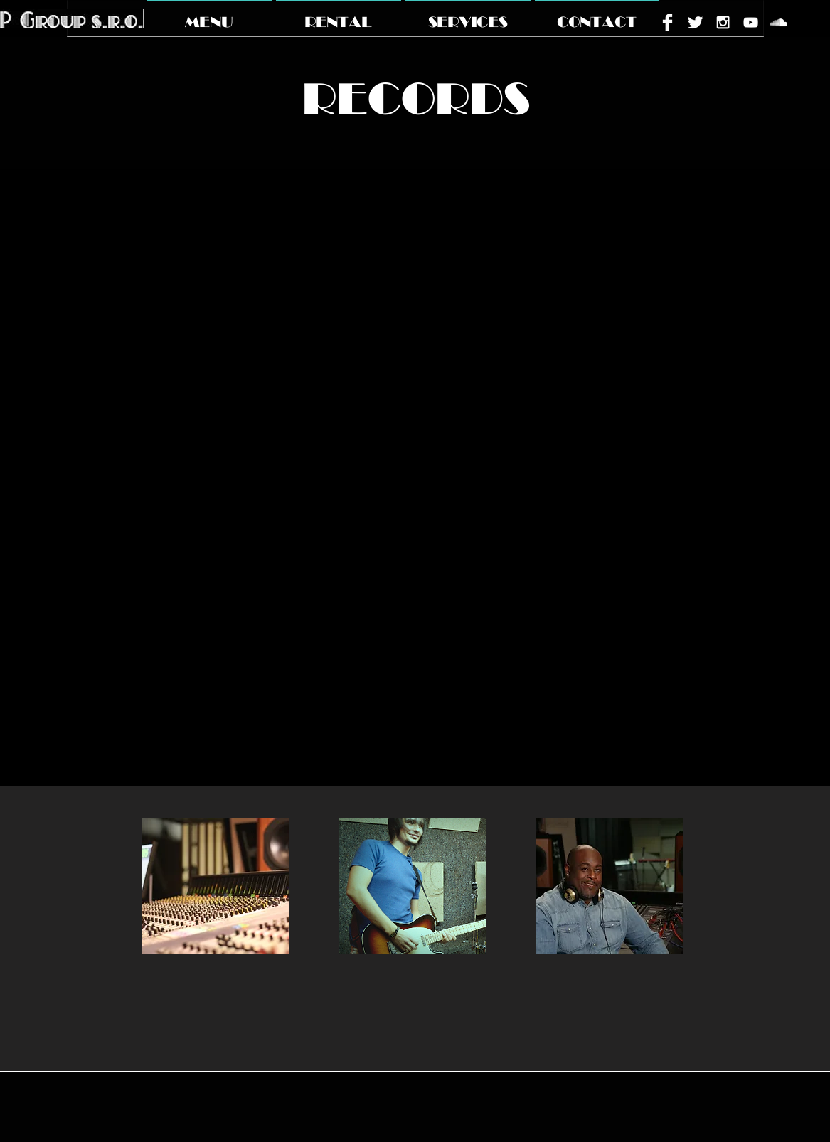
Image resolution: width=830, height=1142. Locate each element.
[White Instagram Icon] (723, 22)
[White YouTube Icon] (751, 22)
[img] (216, 886)
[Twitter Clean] (695, 22)
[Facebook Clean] (667, 22)
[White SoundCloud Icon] (778, 22)
